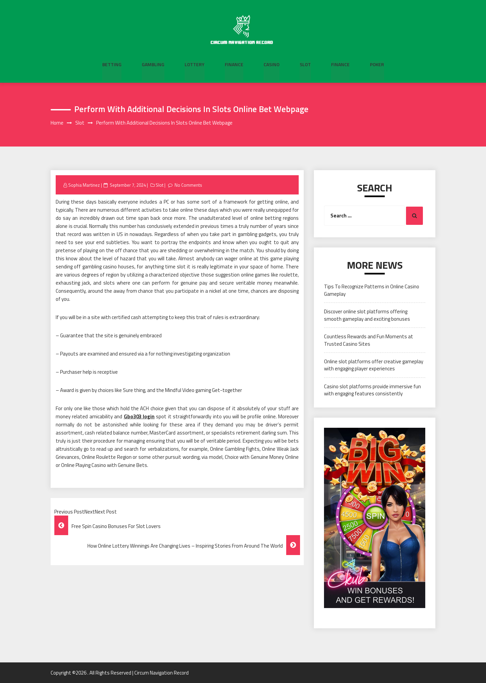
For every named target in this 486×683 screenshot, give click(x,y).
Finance (234, 64)
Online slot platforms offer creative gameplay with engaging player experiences (373, 365)
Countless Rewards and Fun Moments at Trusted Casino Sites (368, 340)
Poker (377, 64)
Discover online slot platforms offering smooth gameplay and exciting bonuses (367, 315)
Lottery (195, 64)
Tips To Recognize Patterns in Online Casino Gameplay (371, 290)
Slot (305, 64)
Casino (271, 64)
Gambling (153, 64)
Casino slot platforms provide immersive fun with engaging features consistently (372, 390)
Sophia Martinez (84, 185)
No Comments (188, 185)
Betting (112, 64)
